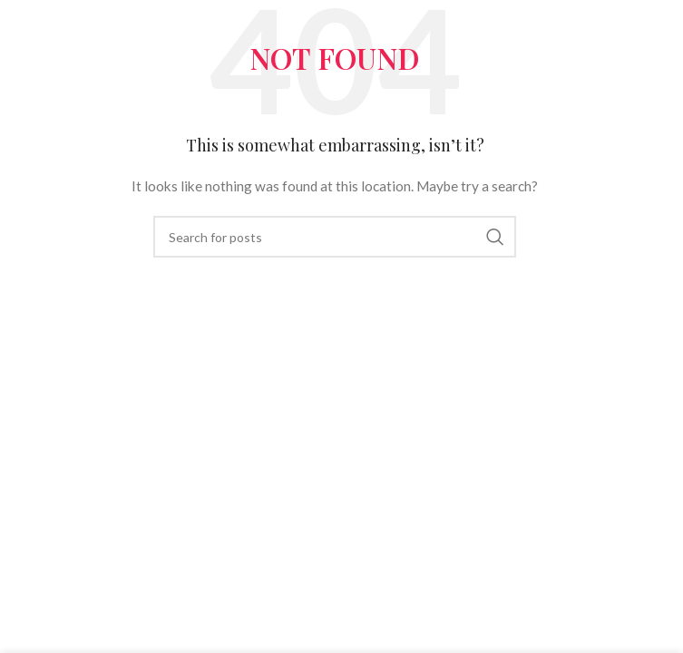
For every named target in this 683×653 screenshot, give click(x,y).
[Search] (334, 237)
